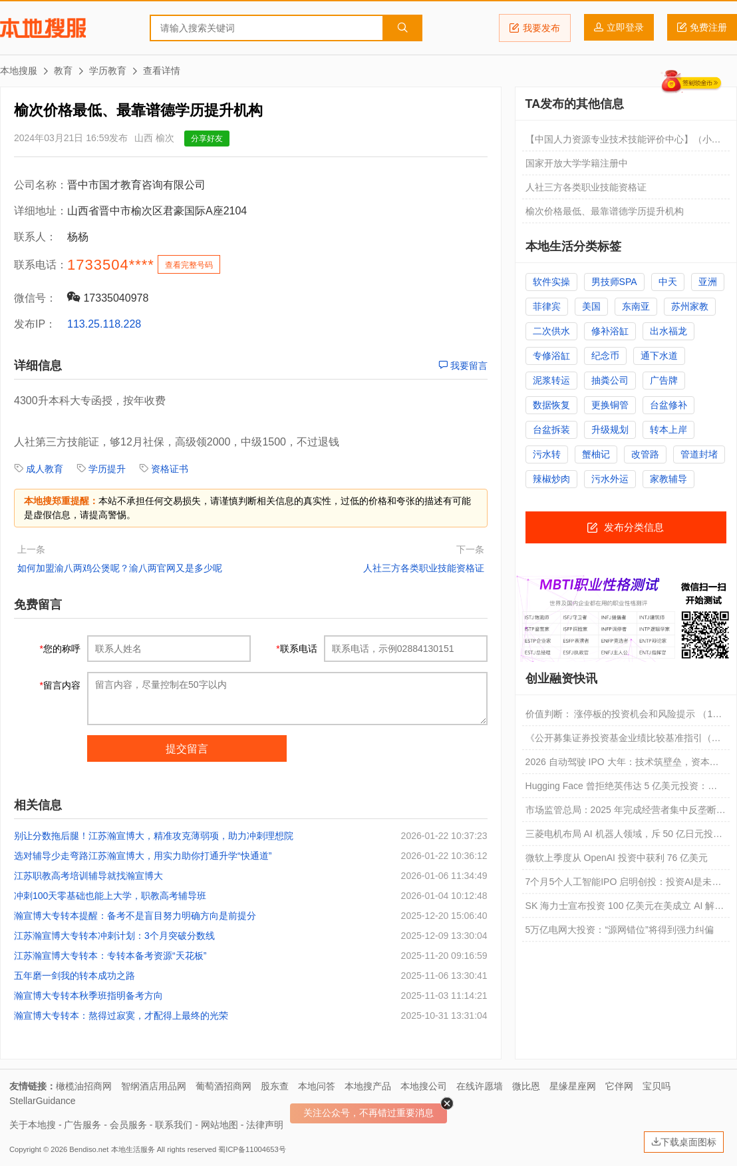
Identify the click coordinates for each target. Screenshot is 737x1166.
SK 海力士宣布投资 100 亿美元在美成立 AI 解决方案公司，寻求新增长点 (624, 909)
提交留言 (187, 748)
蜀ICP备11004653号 (251, 1149)
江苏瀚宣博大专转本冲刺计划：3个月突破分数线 (114, 935)
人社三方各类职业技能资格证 (423, 568)
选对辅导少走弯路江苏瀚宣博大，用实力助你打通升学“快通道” (142, 855)
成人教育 (44, 468)
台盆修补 (668, 405)
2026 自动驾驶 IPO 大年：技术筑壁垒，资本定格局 (622, 765)
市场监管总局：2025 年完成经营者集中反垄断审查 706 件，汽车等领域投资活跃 (625, 813)
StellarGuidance (42, 1100)
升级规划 (610, 429)
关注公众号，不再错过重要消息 (368, 1112)
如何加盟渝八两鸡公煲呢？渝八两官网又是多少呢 (119, 568)
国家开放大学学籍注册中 (576, 163)
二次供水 (551, 331)
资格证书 (169, 468)
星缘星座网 (572, 1086)
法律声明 (264, 1124)
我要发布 (535, 28)
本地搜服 (43, 28)
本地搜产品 (368, 1086)
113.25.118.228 (104, 324)
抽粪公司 (610, 380)
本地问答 (316, 1086)
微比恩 (526, 1086)
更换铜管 (610, 405)
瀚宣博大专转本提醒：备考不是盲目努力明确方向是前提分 (135, 915)
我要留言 (463, 365)
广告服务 (82, 1124)
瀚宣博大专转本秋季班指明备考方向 (88, 995)
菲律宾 (547, 306)
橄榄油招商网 (84, 1086)
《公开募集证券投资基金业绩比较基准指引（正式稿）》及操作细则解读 (623, 741)
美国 (591, 306)
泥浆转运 (551, 380)
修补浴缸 (610, 331)
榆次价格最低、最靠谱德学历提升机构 (604, 211)
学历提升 (107, 468)
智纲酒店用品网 (153, 1086)
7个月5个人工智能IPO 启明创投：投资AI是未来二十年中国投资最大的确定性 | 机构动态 (623, 885)
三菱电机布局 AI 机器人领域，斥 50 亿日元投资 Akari (623, 837)
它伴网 (619, 1086)
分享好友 (207, 138)
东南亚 (636, 306)
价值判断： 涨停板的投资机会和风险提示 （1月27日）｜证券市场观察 (623, 717)
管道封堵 (699, 454)
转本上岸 (668, 429)
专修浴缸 (551, 355)
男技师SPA (614, 281)
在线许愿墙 (479, 1086)
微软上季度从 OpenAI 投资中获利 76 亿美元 (616, 857)
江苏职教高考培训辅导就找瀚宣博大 (88, 875)
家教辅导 (668, 478)
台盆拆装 (551, 429)
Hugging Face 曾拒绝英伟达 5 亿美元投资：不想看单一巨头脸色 (621, 789)
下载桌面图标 (683, 1142)
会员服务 (128, 1124)
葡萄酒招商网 (223, 1086)
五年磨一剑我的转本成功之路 (74, 975)
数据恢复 (551, 405)
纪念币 (605, 355)
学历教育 (107, 70)
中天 (668, 281)
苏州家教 (689, 306)
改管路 (645, 454)
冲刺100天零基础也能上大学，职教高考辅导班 (110, 895)
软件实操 (551, 281)
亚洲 (707, 281)
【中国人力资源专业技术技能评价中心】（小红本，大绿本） (623, 142)
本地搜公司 (423, 1086)
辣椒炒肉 (551, 478)
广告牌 (664, 380)
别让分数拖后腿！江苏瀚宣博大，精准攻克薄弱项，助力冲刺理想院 (153, 835)
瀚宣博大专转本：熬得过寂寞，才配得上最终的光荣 (121, 1015)
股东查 (275, 1086)
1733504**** (110, 264)
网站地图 (219, 1124)
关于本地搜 (32, 1124)
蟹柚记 (596, 454)
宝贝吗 (656, 1086)
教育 (63, 70)
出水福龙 (668, 331)
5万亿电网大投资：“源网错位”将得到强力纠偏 (619, 929)
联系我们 (173, 1124)
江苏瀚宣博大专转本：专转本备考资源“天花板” (110, 955)
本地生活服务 (133, 1149)
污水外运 (610, 478)
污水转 (547, 454)
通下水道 (659, 355)
